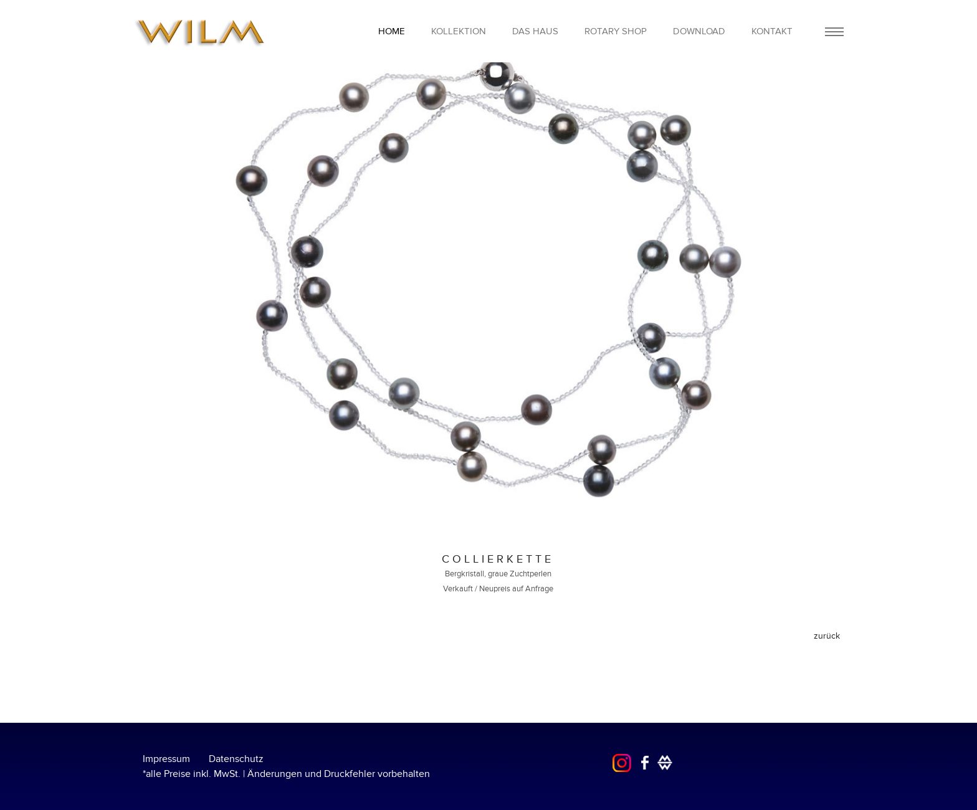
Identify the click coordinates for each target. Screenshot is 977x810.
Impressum (166, 759)
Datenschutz (236, 759)
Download (699, 31)
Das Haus (535, 31)
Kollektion (458, 31)
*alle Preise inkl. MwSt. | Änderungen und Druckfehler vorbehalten (286, 774)
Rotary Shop (615, 31)
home (391, 31)
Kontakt (772, 31)
